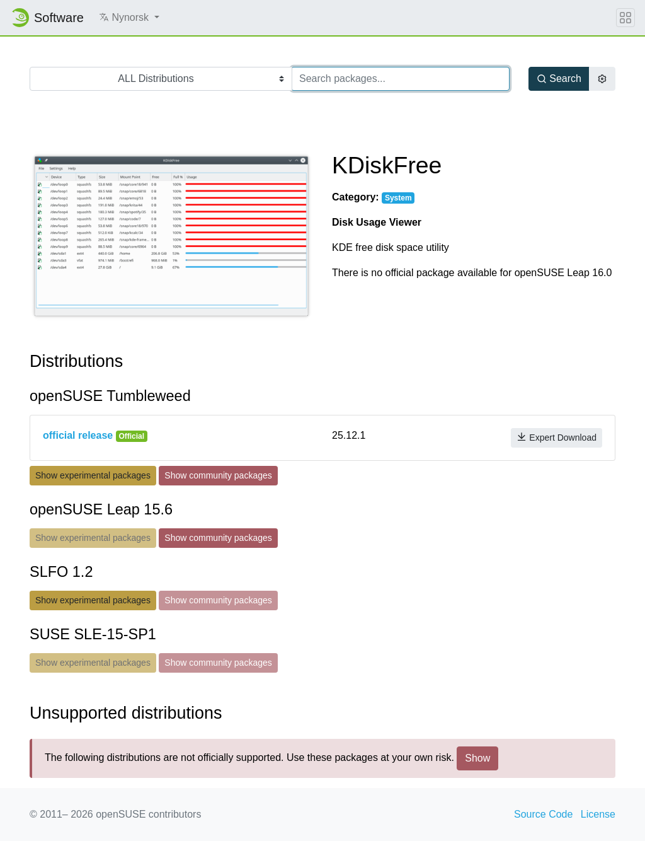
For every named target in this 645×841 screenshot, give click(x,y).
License (598, 814)
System (398, 198)
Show (477, 758)
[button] (129, 17)
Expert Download (556, 437)
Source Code (543, 814)
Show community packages (217, 475)
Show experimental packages (93, 475)
